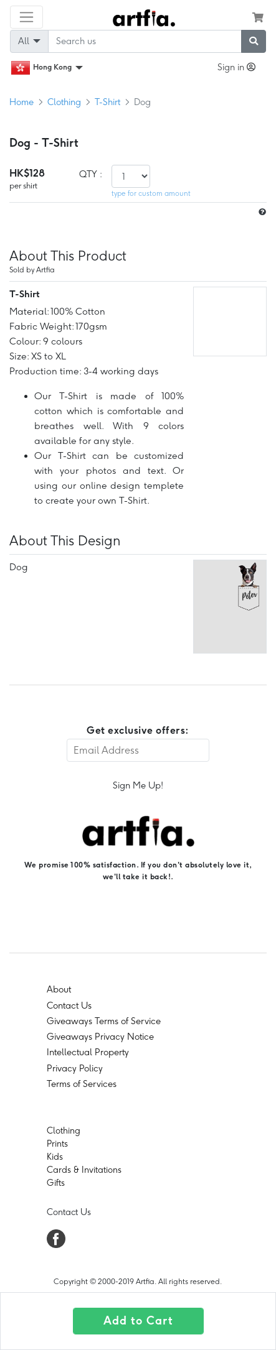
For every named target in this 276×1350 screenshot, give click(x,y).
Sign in (236, 67)
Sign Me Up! (138, 785)
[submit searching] (253, 41)
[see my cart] (258, 17)
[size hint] (261, 212)
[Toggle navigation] (26, 17)
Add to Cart (138, 1321)
